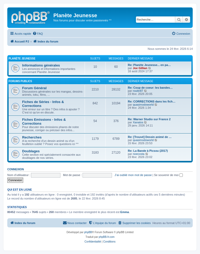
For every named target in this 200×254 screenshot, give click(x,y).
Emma (124, 212)
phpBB (88, 232)
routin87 (138, 90)
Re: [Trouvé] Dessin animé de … (150, 136)
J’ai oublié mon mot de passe (133, 175)
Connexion (15, 169)
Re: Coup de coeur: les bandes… (150, 87)
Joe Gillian (140, 68)
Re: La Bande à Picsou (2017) (148, 150)
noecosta (139, 153)
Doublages (31, 151)
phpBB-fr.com (107, 236)
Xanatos (138, 122)
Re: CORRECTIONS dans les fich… (152, 101)
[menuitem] (38, 34)
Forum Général (34, 88)
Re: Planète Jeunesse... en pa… (149, 64)
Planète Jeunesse (22, 58)
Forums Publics (20, 81)
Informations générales (41, 65)
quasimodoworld (143, 104)
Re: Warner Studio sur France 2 (149, 119)
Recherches (32, 137)
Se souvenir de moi (168, 175)
